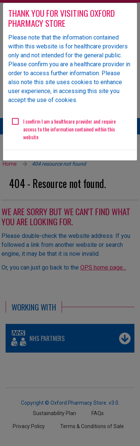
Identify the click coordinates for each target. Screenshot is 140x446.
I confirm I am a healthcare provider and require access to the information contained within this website (69, 129)
